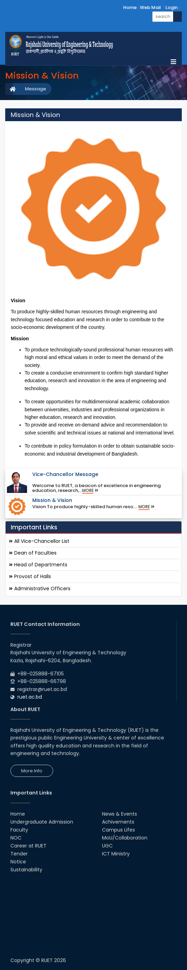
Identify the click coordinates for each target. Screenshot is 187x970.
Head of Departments (38, 564)
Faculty (19, 829)
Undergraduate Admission (41, 821)
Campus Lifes (118, 829)
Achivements (118, 821)
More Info (31, 770)
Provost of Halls (30, 576)
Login (171, 7)
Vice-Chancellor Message (65, 474)
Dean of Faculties (33, 552)
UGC (107, 845)
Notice (18, 861)
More (90, 490)
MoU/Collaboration (124, 837)
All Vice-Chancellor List (39, 541)
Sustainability (26, 869)
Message (35, 89)
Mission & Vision (52, 500)
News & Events (119, 813)
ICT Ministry (116, 853)
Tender (19, 853)
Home (130, 7)
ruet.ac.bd (29, 696)
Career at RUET (28, 845)
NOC (16, 837)
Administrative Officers (39, 588)
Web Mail (150, 7)
